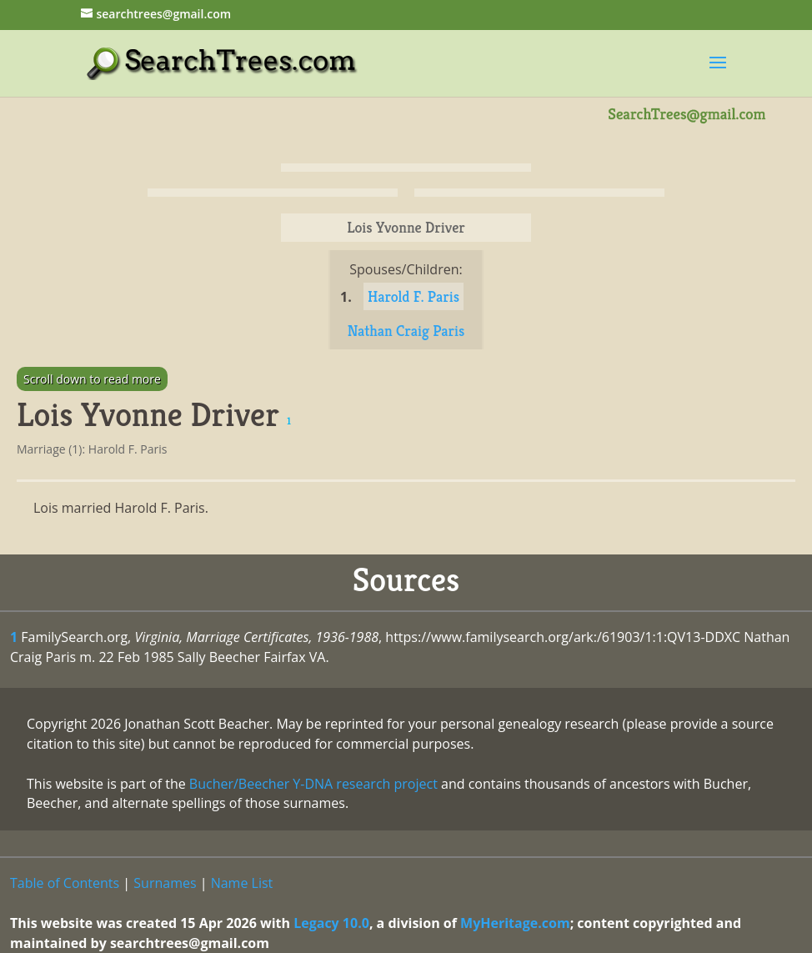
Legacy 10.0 (331, 923)
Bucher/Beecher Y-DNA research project (313, 784)
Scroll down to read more (92, 379)
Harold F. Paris (413, 296)
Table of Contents (64, 883)
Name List (242, 883)
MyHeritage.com (515, 923)
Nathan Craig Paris (406, 330)
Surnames (164, 883)
